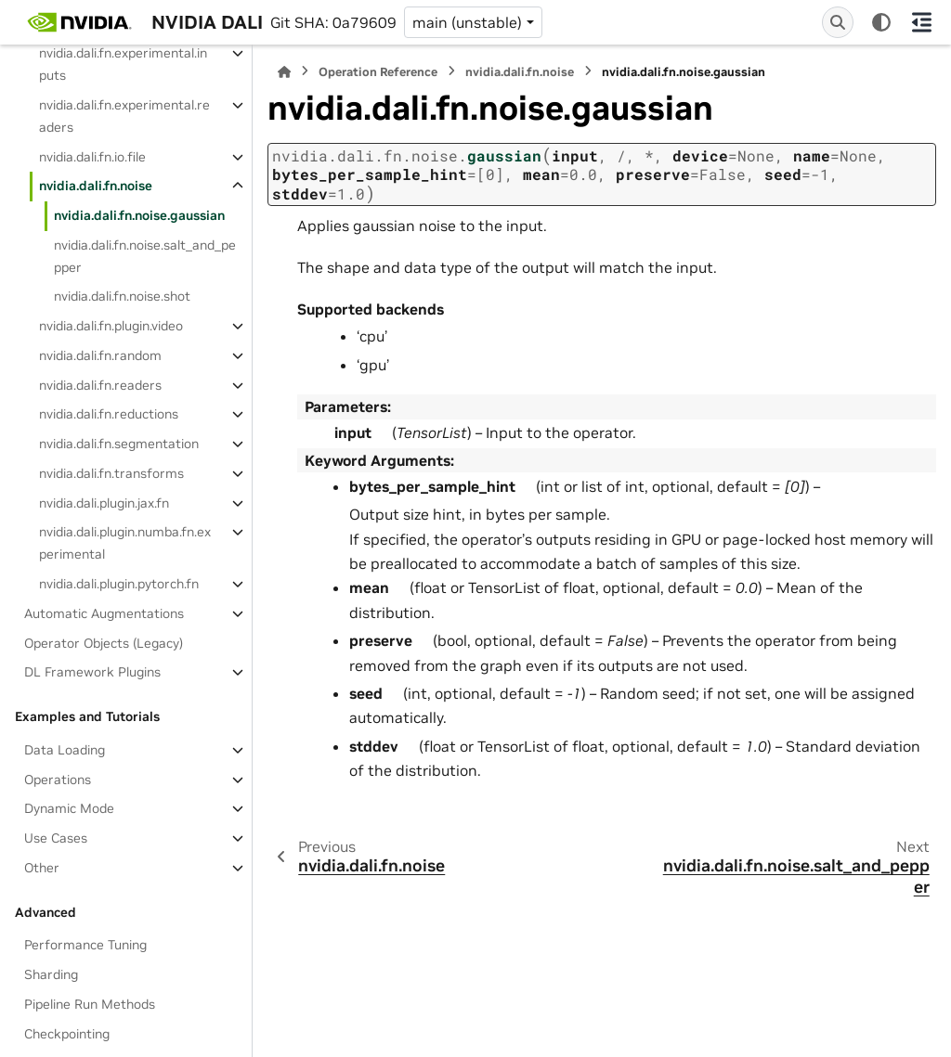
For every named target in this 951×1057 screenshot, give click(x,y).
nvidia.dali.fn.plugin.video (111, 325)
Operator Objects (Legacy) (103, 643)
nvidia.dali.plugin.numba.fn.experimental (125, 542)
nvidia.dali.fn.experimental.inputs (123, 64)
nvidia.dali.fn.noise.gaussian (139, 215)
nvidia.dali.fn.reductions (108, 414)
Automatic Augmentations (104, 613)
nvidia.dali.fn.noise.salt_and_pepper (145, 256)
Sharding (51, 974)
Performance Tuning (85, 944)
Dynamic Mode (69, 808)
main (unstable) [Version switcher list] (467, 22)
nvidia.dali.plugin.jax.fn (104, 503)
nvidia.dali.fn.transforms (111, 473)
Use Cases (55, 838)
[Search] (837, 22)
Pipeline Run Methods (89, 1004)
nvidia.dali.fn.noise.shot (122, 296)
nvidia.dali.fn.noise (95, 185)
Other (41, 867)
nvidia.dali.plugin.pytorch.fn (119, 583)
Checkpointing (67, 1033)
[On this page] (921, 22)
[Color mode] (881, 22)
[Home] (284, 72)
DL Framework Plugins (92, 672)
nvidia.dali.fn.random (100, 355)
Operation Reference (378, 72)
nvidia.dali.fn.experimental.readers (124, 116)
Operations (57, 779)
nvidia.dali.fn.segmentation (119, 443)
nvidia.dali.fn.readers (100, 385)
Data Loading (64, 749)
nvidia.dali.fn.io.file (92, 156)
